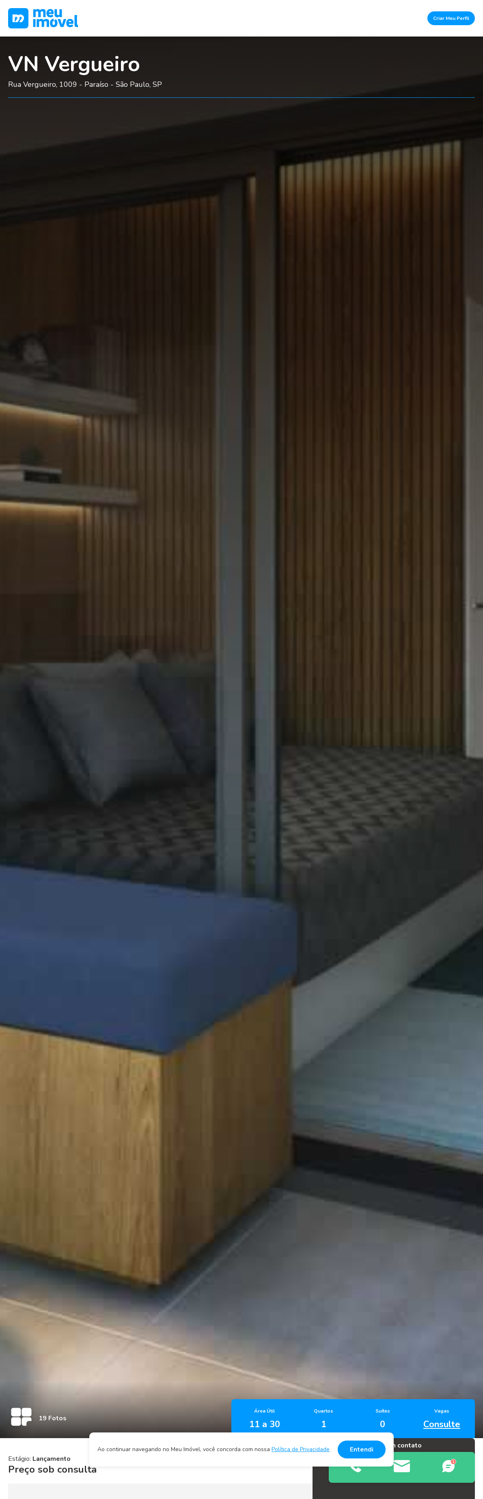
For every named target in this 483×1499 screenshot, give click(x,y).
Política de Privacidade (301, 1449)
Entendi (361, 1449)
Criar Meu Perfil (451, 18)
